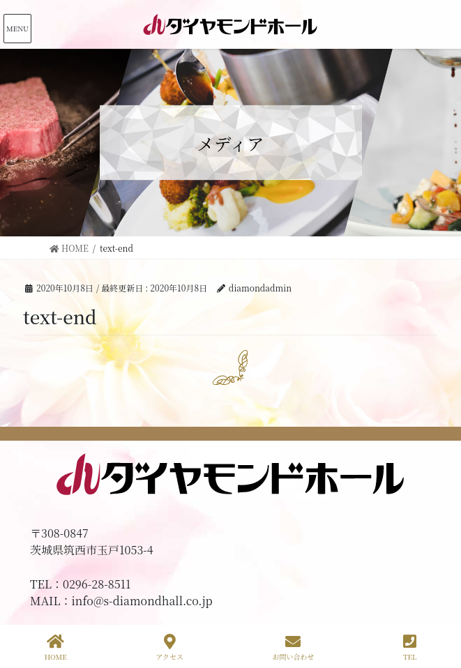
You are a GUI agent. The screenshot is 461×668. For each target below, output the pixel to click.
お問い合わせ (293, 647)
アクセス (169, 647)
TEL (409, 647)
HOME (56, 647)
